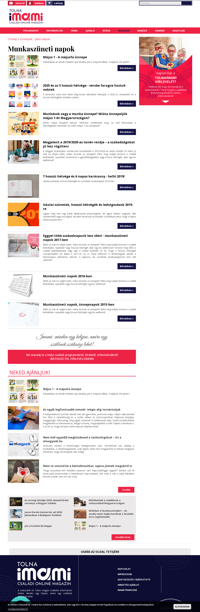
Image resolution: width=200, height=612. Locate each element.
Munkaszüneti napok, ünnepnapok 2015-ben (78, 304)
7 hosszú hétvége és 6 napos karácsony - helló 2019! (84, 176)
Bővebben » (127, 68)
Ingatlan (178, 30)
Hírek (74, 30)
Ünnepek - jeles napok (35, 39)
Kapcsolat (124, 568)
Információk (54, 30)
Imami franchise (127, 590)
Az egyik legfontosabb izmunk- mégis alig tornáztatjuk (81, 409)
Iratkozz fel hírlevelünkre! (72, 359)
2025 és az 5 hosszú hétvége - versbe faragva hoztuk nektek (84, 87)
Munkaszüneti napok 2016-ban (67, 276)
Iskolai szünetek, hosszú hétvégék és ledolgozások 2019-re (88, 207)
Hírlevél (20, 3)
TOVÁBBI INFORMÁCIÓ (18, 609)
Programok (30, 30)
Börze (106, 30)
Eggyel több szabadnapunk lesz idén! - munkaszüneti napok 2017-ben (85, 238)
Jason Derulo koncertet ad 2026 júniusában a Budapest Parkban (43, 513)
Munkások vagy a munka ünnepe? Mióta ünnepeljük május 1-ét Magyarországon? (85, 116)
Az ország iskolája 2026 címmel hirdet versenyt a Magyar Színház (47, 502)
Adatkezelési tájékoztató (134, 579)
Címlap (15, 30)
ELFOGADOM (182, 606)
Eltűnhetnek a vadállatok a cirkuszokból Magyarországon (107, 502)
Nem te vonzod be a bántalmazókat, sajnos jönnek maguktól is (87, 466)
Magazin (124, 30)
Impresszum (125, 574)
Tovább (126, 489)
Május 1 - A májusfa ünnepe (65, 57)
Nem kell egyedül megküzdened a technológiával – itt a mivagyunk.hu (82, 439)
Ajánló (90, 30)
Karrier (160, 30)
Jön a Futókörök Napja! (38, 525)
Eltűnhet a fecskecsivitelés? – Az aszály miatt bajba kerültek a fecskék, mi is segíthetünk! (111, 513)
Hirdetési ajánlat (128, 584)
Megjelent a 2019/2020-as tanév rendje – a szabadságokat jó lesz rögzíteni (89, 144)
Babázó (142, 30)
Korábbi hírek (122, 537)
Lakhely (58, 3)
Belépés (39, 3)
